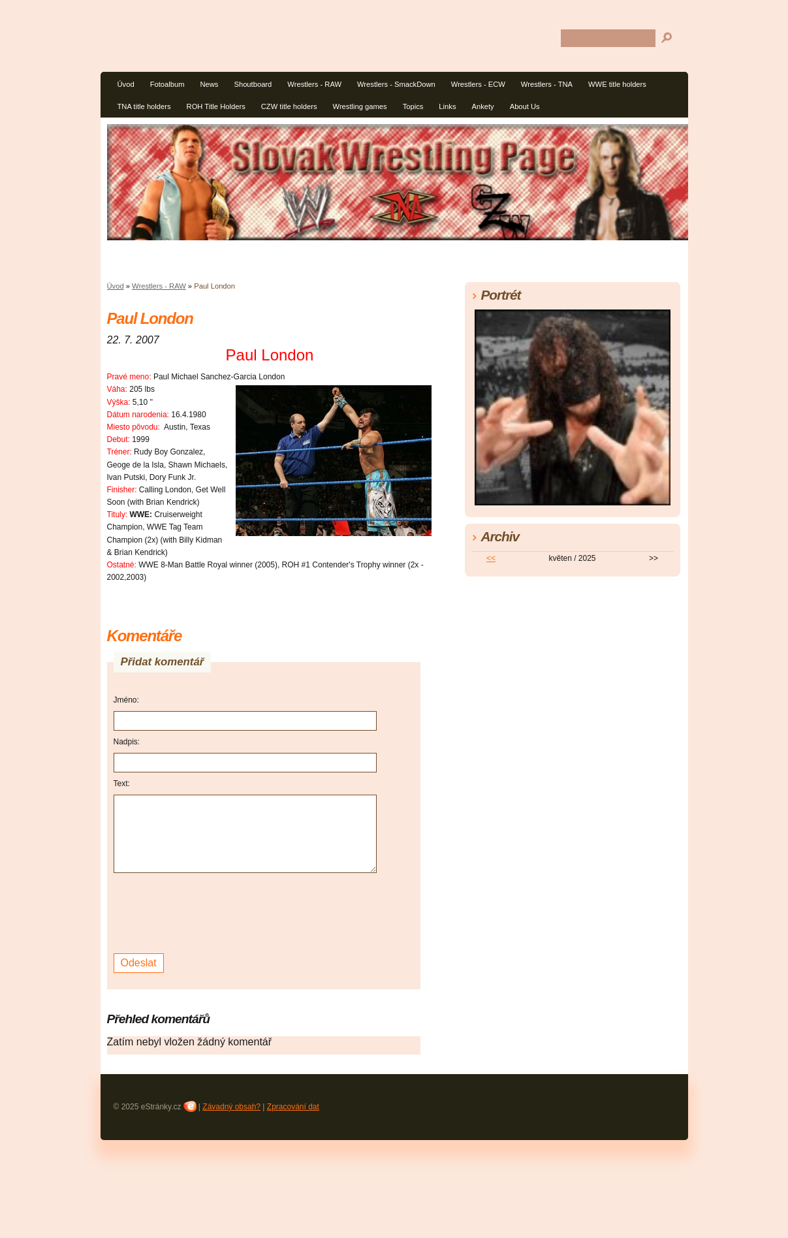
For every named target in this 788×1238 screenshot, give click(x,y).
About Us (525, 106)
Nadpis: (127, 741)
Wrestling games (360, 106)
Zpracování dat (293, 1106)
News (209, 84)
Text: (122, 783)
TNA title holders (144, 106)
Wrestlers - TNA (547, 84)
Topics (413, 106)
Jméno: (126, 700)
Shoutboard (253, 84)
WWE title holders (617, 84)
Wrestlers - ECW (478, 84)
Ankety (482, 106)
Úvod (126, 84)
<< (491, 558)
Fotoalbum (167, 84)
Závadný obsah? (231, 1106)
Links (447, 106)
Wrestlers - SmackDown (396, 84)
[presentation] (213, 911)
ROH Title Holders (216, 106)
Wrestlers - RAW (314, 84)
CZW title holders (289, 106)
